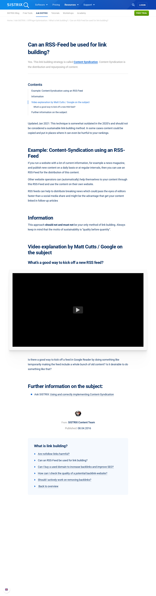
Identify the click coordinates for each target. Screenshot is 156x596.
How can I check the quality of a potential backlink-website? (72, 473)
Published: (71, 428)
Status (118, 578)
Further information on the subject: (49, 112)
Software (41, 4)
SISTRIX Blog (13, 13)
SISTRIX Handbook (125, 559)
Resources (72, 4)
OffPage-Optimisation (37, 20)
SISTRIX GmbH (22, 553)
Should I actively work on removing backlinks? (64, 479)
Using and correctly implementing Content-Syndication (82, 394)
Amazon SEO (54, 568)
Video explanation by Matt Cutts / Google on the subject (60, 102)
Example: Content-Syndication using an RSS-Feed (57, 90)
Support (89, 4)
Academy (81, 13)
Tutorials (55, 13)
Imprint (17, 578)
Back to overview (48, 486)
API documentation (125, 568)
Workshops (68, 13)
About (17, 559)
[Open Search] (133, 4)
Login (142, 5)
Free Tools (27, 13)
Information (37, 96)
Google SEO (54, 564)
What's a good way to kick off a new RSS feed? (54, 107)
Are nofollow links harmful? (54, 453)
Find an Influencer (57, 573)
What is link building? (58, 20)
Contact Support (123, 573)
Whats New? (121, 564)
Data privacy (20, 573)
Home (10, 20)
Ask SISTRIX (42, 13)
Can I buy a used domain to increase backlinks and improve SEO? (76, 466)
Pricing (56, 4)
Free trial (141, 13)
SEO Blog (86, 573)
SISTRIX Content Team (81, 422)
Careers (23, 564)
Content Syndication (86, 61)
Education (19, 568)
